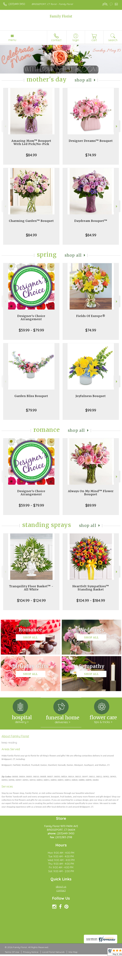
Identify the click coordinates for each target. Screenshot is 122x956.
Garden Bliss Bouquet (31, 396)
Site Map (73, 952)
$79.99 (31, 410)
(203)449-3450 (16, 4)
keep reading (9, 742)
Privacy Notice (30, 952)
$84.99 (31, 155)
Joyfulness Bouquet (91, 396)
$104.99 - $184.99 (90, 600)
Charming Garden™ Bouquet (31, 221)
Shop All (83, 80)
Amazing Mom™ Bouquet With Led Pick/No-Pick (31, 142)
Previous (5, 126)
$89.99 (90, 505)
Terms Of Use (12, 952)
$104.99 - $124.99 (31, 600)
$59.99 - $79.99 (31, 330)
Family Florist (61, 16)
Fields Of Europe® (90, 316)
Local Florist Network (53, 952)
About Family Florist (15, 736)
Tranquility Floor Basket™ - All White (31, 587)
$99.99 (90, 410)
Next (117, 126)
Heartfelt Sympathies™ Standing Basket (90, 587)
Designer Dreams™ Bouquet (91, 141)
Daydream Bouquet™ (90, 221)
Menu (12, 40)
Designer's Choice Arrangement (31, 317)
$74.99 (90, 155)
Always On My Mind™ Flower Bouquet (91, 492)
